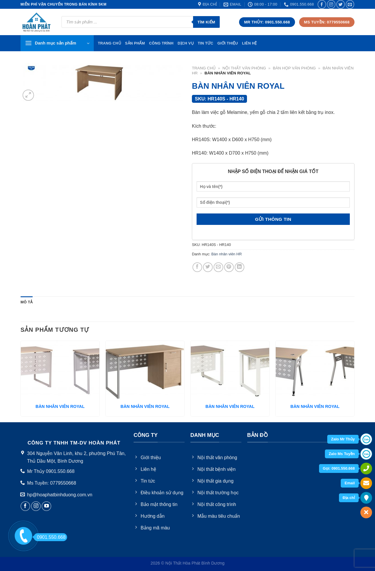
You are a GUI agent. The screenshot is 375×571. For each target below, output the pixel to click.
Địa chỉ (349, 497)
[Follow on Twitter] (340, 4)
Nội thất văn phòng (244, 68)
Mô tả (27, 302)
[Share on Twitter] (208, 267)
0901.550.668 (50, 537)
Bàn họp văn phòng (294, 68)
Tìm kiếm (206, 22)
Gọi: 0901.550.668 (339, 468)
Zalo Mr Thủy (343, 439)
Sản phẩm (135, 43)
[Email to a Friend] (218, 267)
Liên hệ (249, 43)
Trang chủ (204, 68)
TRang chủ (109, 43)
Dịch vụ (186, 43)
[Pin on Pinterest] (229, 267)
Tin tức (205, 43)
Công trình (161, 43)
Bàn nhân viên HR (226, 254)
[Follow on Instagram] (331, 4)
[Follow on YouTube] (46, 506)
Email (350, 483)
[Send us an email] (350, 4)
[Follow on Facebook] (322, 4)
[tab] (27, 302)
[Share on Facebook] (197, 267)
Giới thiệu (227, 43)
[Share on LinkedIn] (239, 267)
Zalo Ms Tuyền (342, 454)
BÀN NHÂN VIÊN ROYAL (59, 406)
